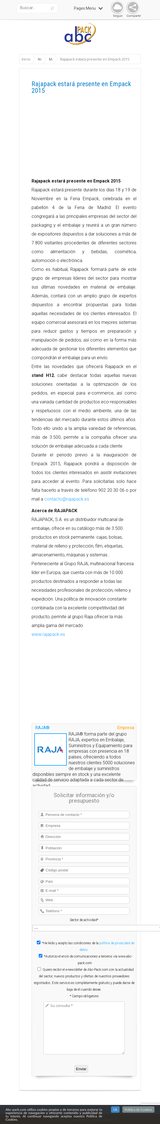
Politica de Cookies (138, 1109)
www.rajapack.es (48, 634)
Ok (115, 1109)
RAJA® (42, 727)
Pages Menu (88, 8)
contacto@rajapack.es (66, 499)
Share (131, 7)
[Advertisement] (84, 138)
